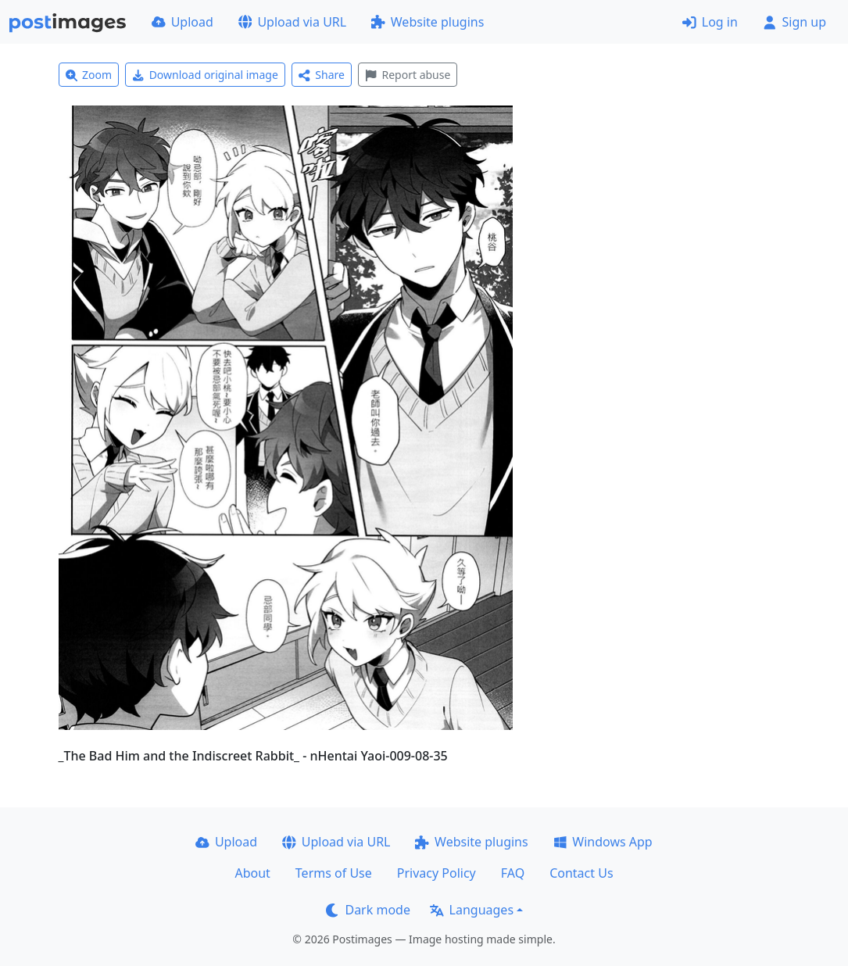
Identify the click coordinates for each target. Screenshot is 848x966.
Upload (182, 21)
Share (322, 74)
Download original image (205, 74)
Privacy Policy (436, 873)
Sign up (794, 21)
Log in (710, 21)
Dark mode (368, 909)
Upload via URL (292, 21)
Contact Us (581, 873)
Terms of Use (333, 873)
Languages (471, 909)
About (252, 873)
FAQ (512, 873)
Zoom (89, 74)
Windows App (603, 841)
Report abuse (407, 74)
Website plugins (427, 21)
